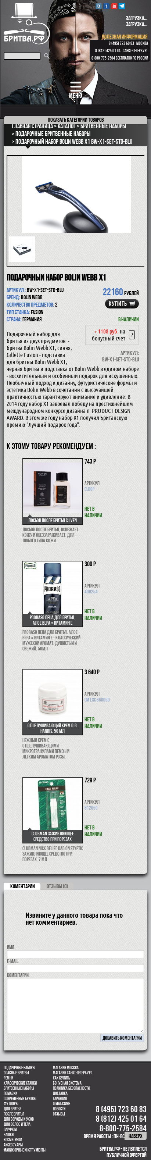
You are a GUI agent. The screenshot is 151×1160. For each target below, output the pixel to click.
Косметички (13, 1139)
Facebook (106, 6)
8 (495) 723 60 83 (121, 43)
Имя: (11, 947)
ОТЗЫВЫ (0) (57, 886)
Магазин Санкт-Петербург (72, 1072)
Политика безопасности (71, 1088)
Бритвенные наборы (19, 1088)
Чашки (9, 1134)
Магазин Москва (66, 1067)
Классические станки (20, 1083)
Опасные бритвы (16, 1072)
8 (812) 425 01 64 (108, 50)
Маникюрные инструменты (25, 1150)
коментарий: (18, 975)
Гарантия (60, 1098)
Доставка (60, 1093)
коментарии (22, 886)
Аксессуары (13, 1144)
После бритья (14, 1114)
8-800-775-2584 (103, 58)
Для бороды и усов (19, 1119)
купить (118, 303)
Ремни (8, 1078)
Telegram (122, 6)
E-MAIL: (13, 961)
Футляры (11, 1103)
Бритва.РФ (27, 23)
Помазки (10, 1093)
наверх (136, 1136)
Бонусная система (67, 1083)
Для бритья (12, 1108)
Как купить (61, 1078)
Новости (59, 1108)
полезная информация (124, 36)
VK (99, 6)
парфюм (10, 1129)
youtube (114, 6)
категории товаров (76, 120)
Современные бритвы (20, 1098)
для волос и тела (17, 1124)
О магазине (61, 1103)
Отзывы (59, 1114)
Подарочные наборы (19, 1067)
